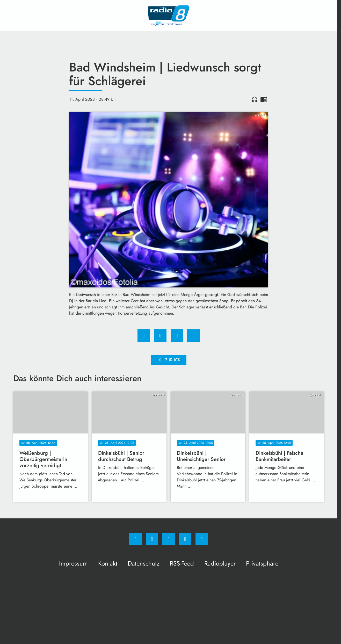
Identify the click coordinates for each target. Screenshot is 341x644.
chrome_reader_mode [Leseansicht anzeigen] (263, 99)
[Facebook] (135, 539)
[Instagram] (152, 539)
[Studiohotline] (185, 539)
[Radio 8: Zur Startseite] (168, 15)
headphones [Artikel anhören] (254, 99)
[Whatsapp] (168, 539)
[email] (201, 539)
